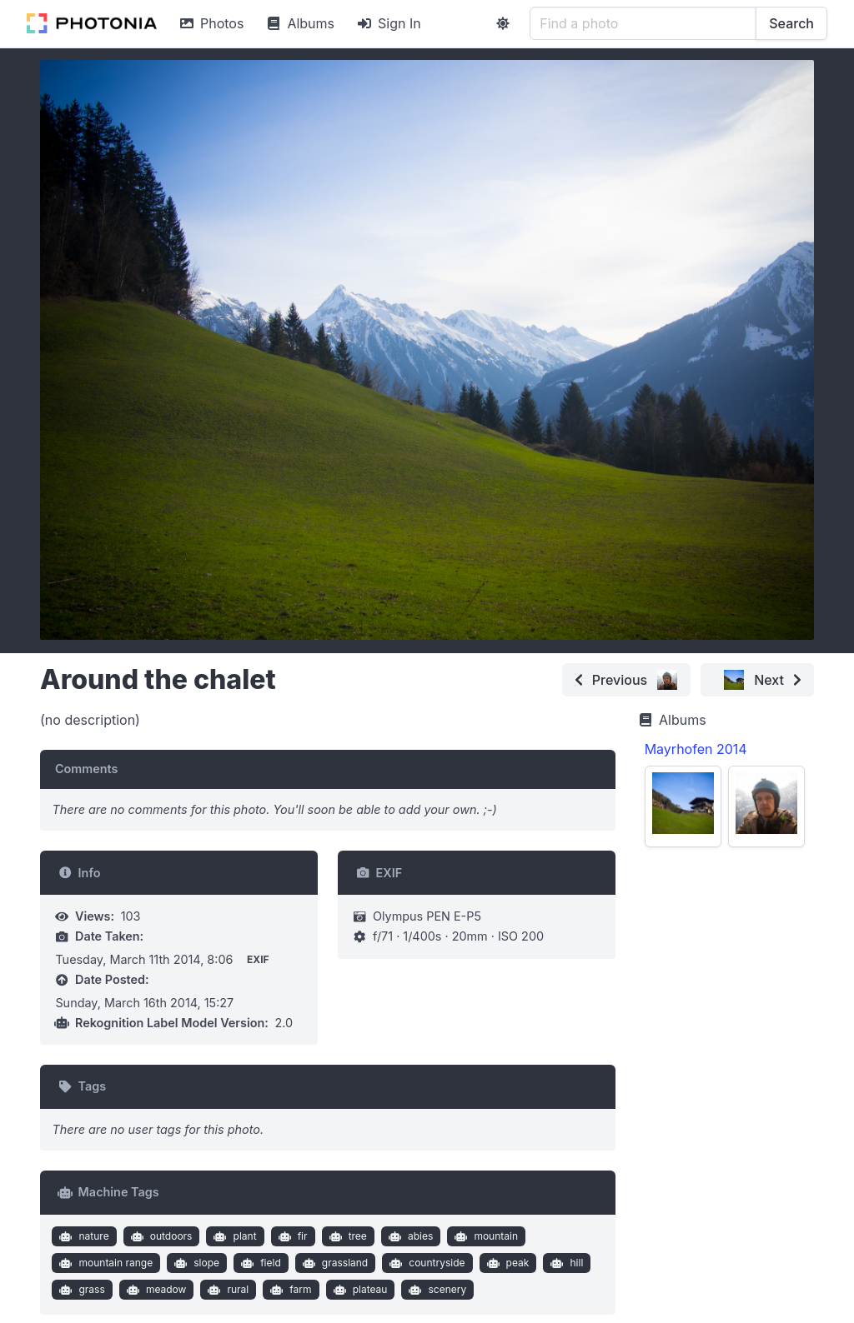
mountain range (104, 1263)
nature (82, 1236)
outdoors (159, 1236)
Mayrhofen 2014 (696, 749)
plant (233, 1236)
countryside (425, 1263)
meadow (154, 1290)
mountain (484, 1236)
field (259, 1263)
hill (565, 1263)
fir (290, 1236)
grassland (333, 1263)
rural (226, 1290)
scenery (435, 1290)
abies (408, 1236)
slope (195, 1263)
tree (346, 1236)
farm (289, 1290)
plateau (358, 1290)
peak (506, 1263)
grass (80, 1290)
